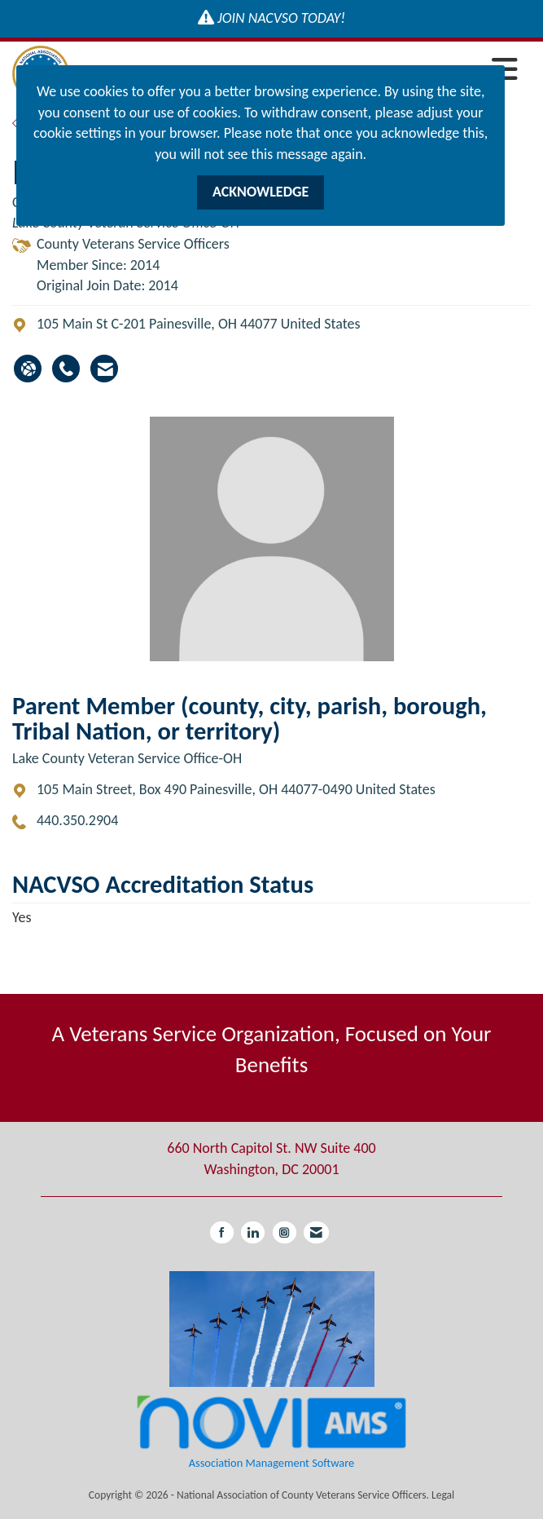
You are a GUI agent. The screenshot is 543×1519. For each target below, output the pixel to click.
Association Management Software (271, 1430)
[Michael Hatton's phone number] (65, 368)
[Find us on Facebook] (222, 1232)
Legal (442, 1495)
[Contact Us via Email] (316, 1232)
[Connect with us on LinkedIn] (253, 1232)
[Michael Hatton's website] (27, 368)
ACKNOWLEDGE (260, 192)
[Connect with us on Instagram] (284, 1232)
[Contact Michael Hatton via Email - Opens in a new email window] (104, 368)
